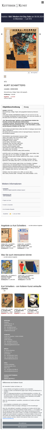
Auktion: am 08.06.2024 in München (22, 18)
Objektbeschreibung (11, 107)
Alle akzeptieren (22, 426)
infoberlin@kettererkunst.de (11, 358)
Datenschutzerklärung (8, 418)
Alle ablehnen (22, 423)
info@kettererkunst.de (9, 330)
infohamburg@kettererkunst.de (11, 344)
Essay (26, 107)
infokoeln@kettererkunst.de (11, 371)
